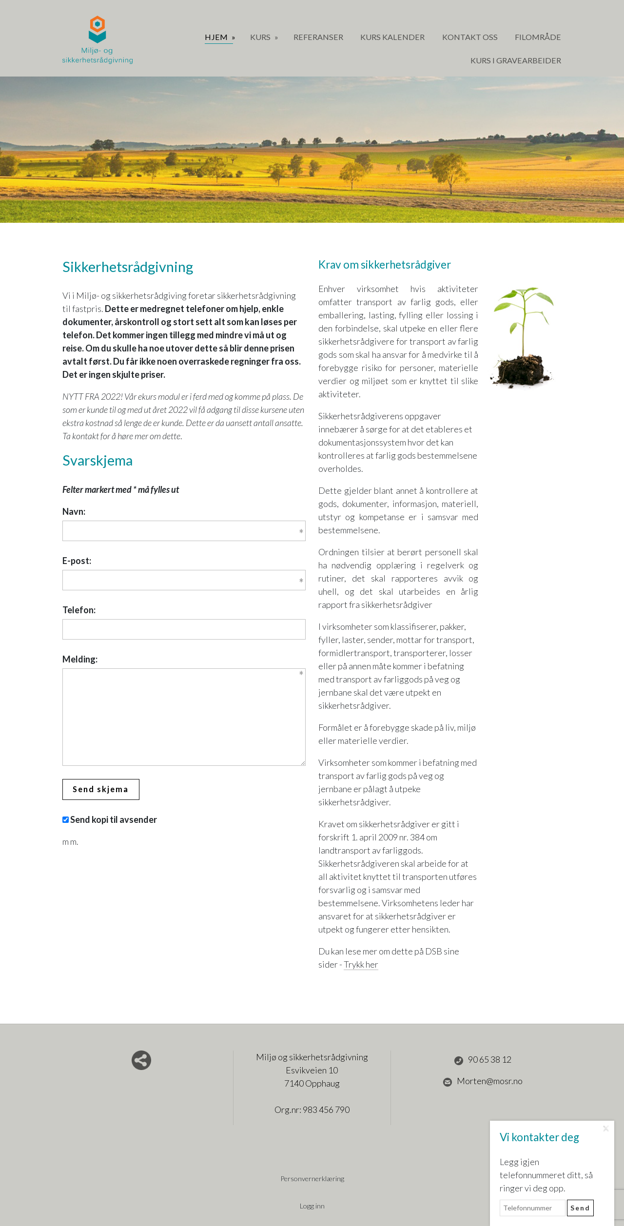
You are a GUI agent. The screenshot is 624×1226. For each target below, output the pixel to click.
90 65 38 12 (482, 1060)
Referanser (318, 36)
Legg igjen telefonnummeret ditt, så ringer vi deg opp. (546, 1174)
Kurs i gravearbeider (515, 60)
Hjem (217, 36)
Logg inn (312, 1206)
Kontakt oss (470, 36)
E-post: (76, 560)
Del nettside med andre (141, 1060)
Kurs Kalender (392, 36)
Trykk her (361, 964)
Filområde (538, 36)
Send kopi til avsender (113, 819)
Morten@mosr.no (483, 1081)
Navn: (73, 511)
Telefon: (79, 609)
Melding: (80, 659)
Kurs (261, 36)
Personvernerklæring (312, 1178)
